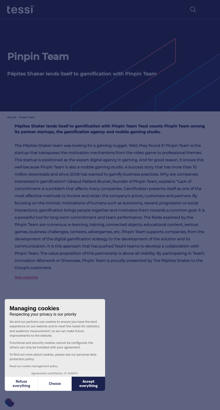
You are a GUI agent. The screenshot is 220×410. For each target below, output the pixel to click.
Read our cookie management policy (34, 366)
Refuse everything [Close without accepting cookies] (21, 384)
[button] (9, 403)
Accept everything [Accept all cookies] (88, 384)
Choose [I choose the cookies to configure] (55, 384)
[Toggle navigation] (208, 10)
